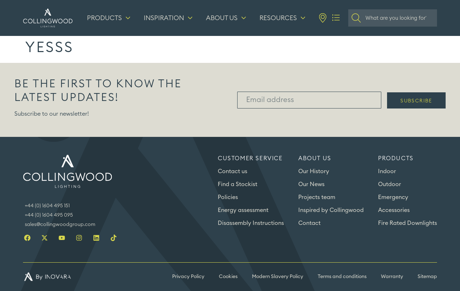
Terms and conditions (342, 276)
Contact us (232, 171)
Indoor (387, 171)
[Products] (109, 18)
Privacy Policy (188, 276)
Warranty (392, 276)
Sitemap (427, 276)
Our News (311, 184)
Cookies (228, 276)
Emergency (393, 197)
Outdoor (389, 184)
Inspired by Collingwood (331, 210)
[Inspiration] (169, 18)
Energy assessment (243, 210)
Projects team (316, 197)
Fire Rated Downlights (407, 223)
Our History (313, 171)
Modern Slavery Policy (277, 276)
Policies (228, 197)
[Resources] (283, 18)
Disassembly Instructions (251, 223)
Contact (309, 223)
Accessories (394, 210)
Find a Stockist (237, 184)
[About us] (227, 18)
